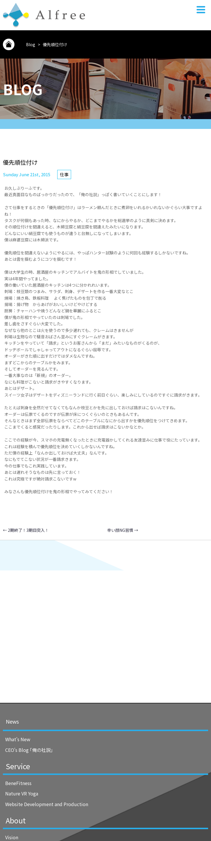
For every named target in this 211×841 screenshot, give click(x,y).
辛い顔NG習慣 (122, 530)
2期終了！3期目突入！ (26, 530)
